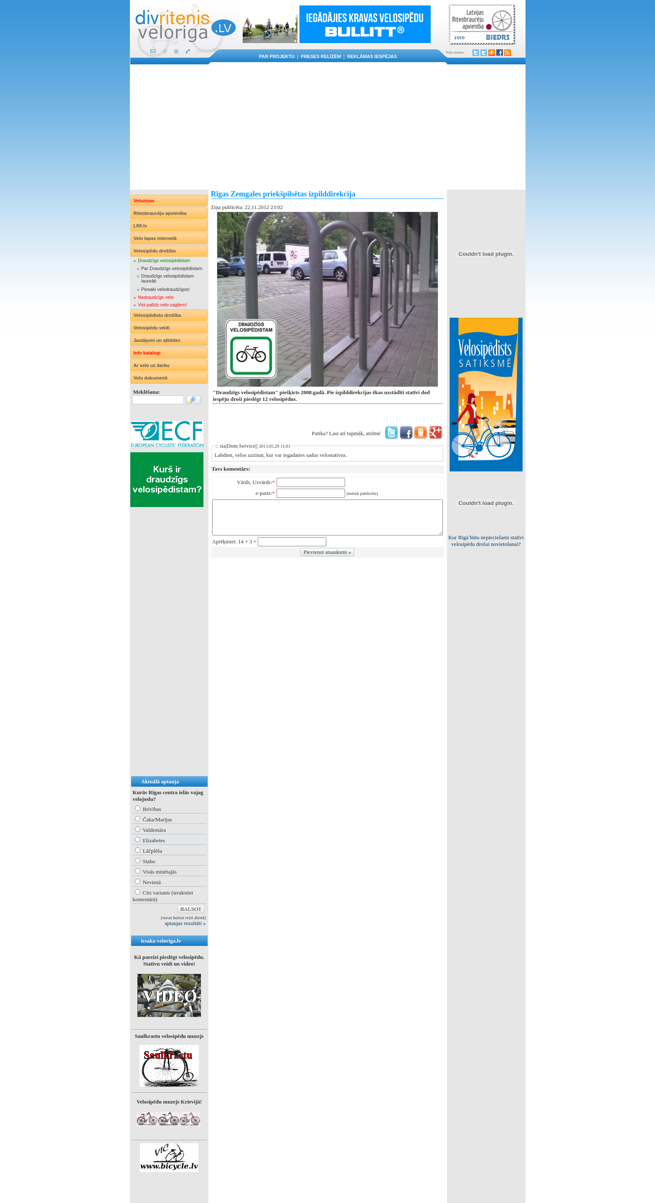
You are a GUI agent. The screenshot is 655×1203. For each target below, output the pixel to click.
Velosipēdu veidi (152, 327)
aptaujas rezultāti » (185, 923)
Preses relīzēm (321, 56)
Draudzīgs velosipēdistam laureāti (167, 278)
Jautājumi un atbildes (157, 340)
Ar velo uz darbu (152, 365)
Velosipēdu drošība (155, 250)
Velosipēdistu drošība (157, 315)
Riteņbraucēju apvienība (160, 213)
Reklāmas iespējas (372, 56)
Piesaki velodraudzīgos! (165, 289)
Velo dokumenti (151, 377)
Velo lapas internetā (155, 238)
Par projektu (276, 56)
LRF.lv (140, 225)
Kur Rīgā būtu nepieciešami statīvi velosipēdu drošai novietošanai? (486, 540)
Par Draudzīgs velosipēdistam (171, 268)
